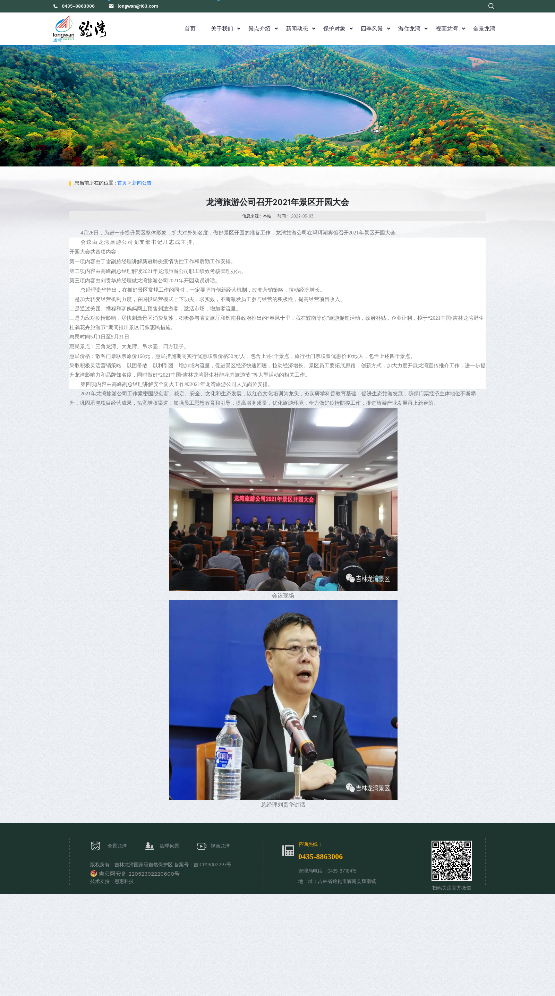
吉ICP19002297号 (212, 864)
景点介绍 (259, 28)
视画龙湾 (447, 28)
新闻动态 (297, 28)
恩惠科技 (124, 881)
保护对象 (334, 28)
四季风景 (372, 28)
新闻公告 (142, 183)
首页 (190, 28)
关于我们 (222, 28)
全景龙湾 (484, 28)
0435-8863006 (78, 6)
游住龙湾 (409, 28)
